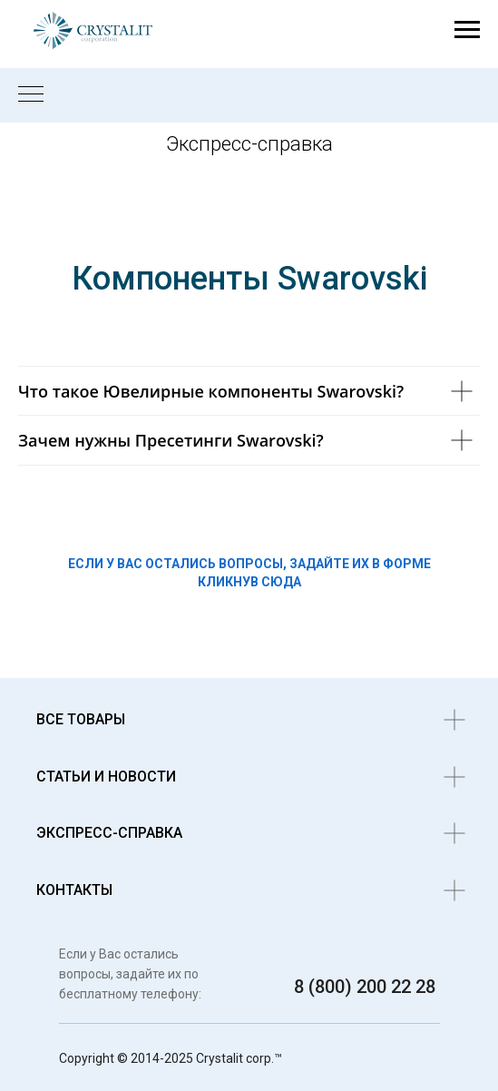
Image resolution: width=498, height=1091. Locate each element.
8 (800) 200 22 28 (364, 987)
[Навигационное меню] (467, 30)
